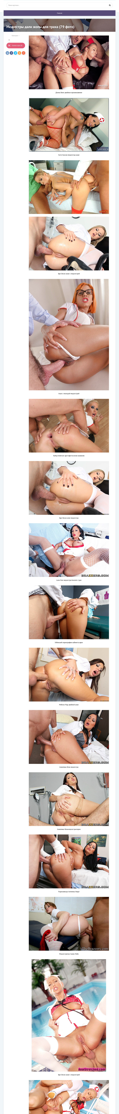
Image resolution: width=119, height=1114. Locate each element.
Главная (59, 13)
